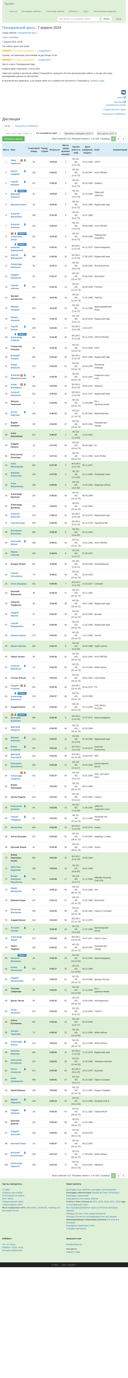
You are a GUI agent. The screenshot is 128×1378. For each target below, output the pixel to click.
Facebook (42, 1207)
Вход (118, 19)
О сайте (6, 1189)
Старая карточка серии (114, 109)
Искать (106, 19)
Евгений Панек (18, 1143)
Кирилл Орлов (18, 635)
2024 (95, 1201)
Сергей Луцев (18, 523)
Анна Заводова (19, 584)
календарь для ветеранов (103, 1189)
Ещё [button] (86, 11)
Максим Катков (18, 204)
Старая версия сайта (12, 1204)
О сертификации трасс (77, 1204)
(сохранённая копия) (116, 105)
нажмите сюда (97, 81)
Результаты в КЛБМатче (114, 114)
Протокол (120, 102)
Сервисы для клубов (12, 1192)
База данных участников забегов (82, 1198)
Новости (13, 11)
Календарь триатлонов (77, 1195)
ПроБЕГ (10, 3)
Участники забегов (55, 11)
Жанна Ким (16, 827)
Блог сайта (7, 1198)
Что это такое (8, 1244)
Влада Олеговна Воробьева (16, 879)
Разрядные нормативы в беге (80, 1225)
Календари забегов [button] (32, 11)
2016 (118, 1201)
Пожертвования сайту (12, 1201)
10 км (7, 126)
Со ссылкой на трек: (46, 133)
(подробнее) (44, 51)
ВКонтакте (32, 1207)
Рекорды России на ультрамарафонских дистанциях (91, 1216)
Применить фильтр (13, 139)
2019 (100, 1201)
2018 (106, 1201)
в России (111, 1219)
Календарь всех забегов (78, 1189)
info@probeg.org (74, 1244)
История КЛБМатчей (12, 1250)
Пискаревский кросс (18, 28)
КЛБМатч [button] (74, 11)
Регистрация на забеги (13, 1195)
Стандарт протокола (76, 1228)
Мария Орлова (18, 646)
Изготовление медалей (105, 11)
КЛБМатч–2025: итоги (12, 1247)
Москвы (96, 1192)
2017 (112, 1201)
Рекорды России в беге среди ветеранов (85, 1213)
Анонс (121, 97)
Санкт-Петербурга (110, 1192)
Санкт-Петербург (10, 37)
